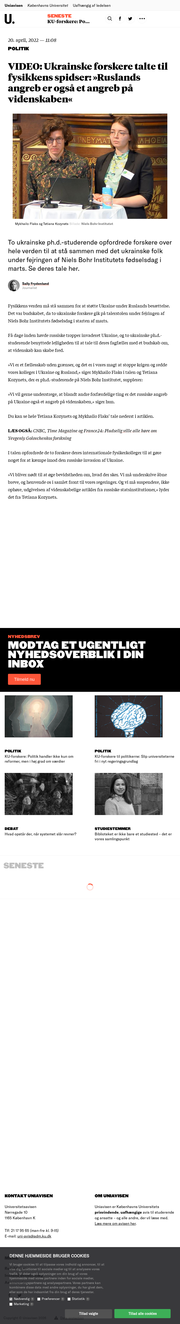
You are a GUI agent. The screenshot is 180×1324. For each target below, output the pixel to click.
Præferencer (53, 1298)
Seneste (59, 16)
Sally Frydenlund (35, 283)
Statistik (81, 1298)
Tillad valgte (88, 1313)
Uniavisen (14, 5)
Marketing (24, 1304)
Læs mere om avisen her (115, 1223)
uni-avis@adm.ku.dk (34, 1236)
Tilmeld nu (24, 679)
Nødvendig (24, 1298)
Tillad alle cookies (142, 1313)
